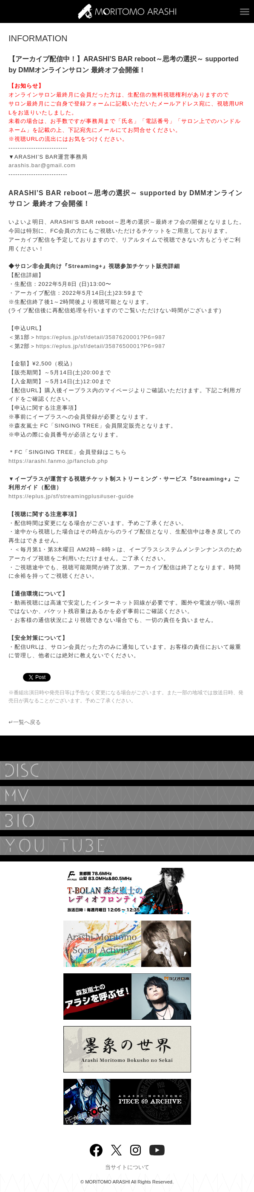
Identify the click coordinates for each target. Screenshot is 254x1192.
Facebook (96, 1148)
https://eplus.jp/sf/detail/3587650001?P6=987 (101, 346)
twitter (116, 1149)
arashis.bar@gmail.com (42, 165)
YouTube (127, 845)
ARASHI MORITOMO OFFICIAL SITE (127, 11)
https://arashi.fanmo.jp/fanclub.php (58, 461)
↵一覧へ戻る (25, 722)
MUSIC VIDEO (127, 795)
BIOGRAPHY (127, 820)
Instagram (135, 1149)
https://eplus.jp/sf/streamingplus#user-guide (71, 496)
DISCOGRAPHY (127, 770)
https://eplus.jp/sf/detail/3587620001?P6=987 (101, 337)
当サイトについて (127, 1167)
